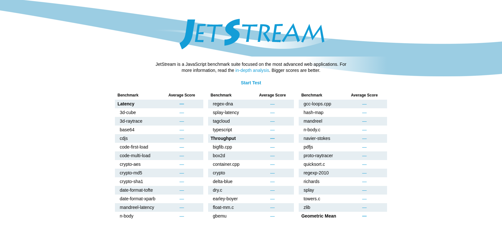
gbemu (220, 215)
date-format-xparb (137, 198)
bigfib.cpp (222, 147)
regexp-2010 (316, 172)
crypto (219, 172)
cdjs (124, 138)
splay (309, 190)
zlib (307, 207)
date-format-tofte (136, 190)
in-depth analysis (252, 70)
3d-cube (128, 112)
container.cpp (226, 164)
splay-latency (226, 112)
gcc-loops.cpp (317, 103)
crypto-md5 (131, 172)
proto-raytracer (318, 155)
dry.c (217, 190)
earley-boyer (225, 198)
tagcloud (221, 121)
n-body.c (312, 129)
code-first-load (134, 147)
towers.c (312, 198)
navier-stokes (317, 138)
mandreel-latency (137, 207)
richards (312, 181)
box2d (219, 155)
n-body (127, 215)
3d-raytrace (131, 121)
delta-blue (223, 181)
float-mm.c (223, 207)
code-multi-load (135, 155)
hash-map (313, 112)
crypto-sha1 (131, 181)
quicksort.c (314, 164)
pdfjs (308, 147)
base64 (127, 129)
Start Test (251, 82)
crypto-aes (130, 164)
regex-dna (223, 103)
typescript (222, 129)
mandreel (313, 121)
